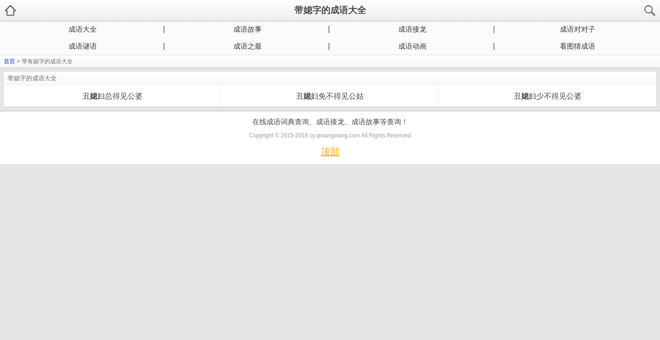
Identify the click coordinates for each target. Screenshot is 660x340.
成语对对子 (577, 29)
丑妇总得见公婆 (112, 96)
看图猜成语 (577, 46)
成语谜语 (83, 46)
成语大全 (83, 29)
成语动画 (412, 46)
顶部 (330, 151)
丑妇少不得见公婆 (548, 96)
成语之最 (247, 46)
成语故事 (247, 29)
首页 (9, 61)
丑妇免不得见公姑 (330, 96)
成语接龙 (412, 29)
